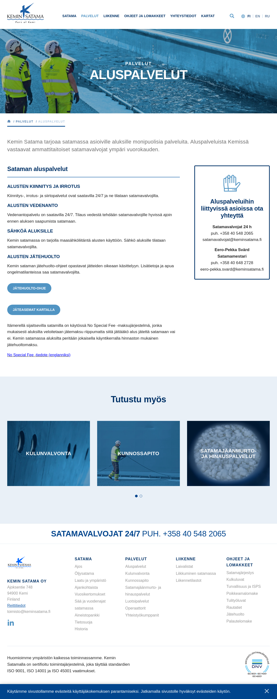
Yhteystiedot (183, 16)
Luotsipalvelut (137, 601)
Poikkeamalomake (242, 593)
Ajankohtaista (86, 587)
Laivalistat (184, 566)
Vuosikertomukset (90, 594)
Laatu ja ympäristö (90, 580)
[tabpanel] (49, 453)
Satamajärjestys (240, 573)
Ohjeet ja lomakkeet (144, 16)
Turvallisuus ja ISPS (243, 586)
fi (248, 16)
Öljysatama (84, 573)
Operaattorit (135, 608)
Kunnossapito (137, 580)
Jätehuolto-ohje (29, 288)
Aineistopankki (87, 615)
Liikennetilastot (188, 580)
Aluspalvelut (135, 566)
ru (267, 16)
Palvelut (90, 16)
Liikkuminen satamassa (196, 573)
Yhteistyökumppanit (142, 615)
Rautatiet (234, 607)
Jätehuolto (235, 614)
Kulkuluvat (235, 579)
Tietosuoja (83, 622)
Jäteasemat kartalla (34, 310)
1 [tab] (136, 496)
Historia (81, 629)
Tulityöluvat (236, 600)
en (257, 16)
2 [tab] (141, 496)
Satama (69, 16)
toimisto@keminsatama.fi (28, 612)
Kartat (208, 16)
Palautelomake (239, 621)
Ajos (78, 566)
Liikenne (111, 16)
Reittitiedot (16, 605)
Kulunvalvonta (137, 573)
